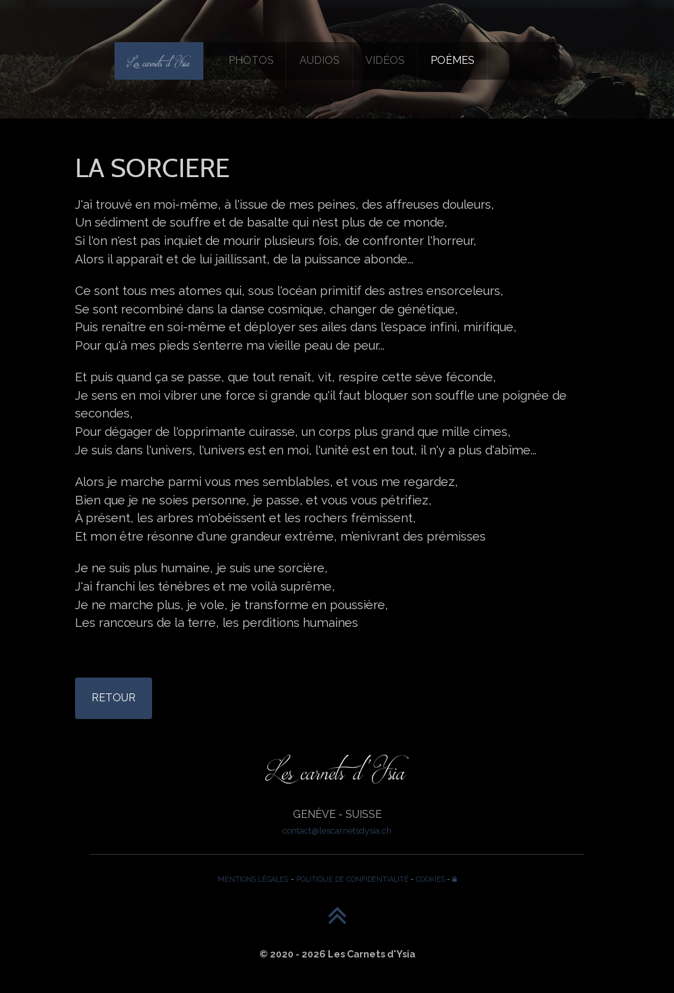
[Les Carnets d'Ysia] (159, 60)
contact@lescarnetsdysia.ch (337, 830)
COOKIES (430, 879)
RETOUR (113, 697)
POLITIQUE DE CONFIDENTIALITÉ (352, 879)
